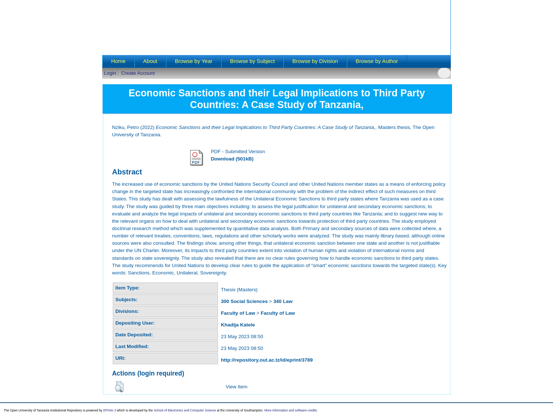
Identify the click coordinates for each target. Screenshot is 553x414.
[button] (119, 386)
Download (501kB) (232, 159)
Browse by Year (193, 61)
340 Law (282, 301)
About (150, 61)
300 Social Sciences (244, 301)
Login (110, 73)
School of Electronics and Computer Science (185, 410)
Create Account (138, 73)
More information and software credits (290, 410)
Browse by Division (315, 61)
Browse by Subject (252, 61)
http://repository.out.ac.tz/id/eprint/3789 (267, 360)
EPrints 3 (109, 410)
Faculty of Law (238, 313)
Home (118, 61)
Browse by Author (377, 61)
